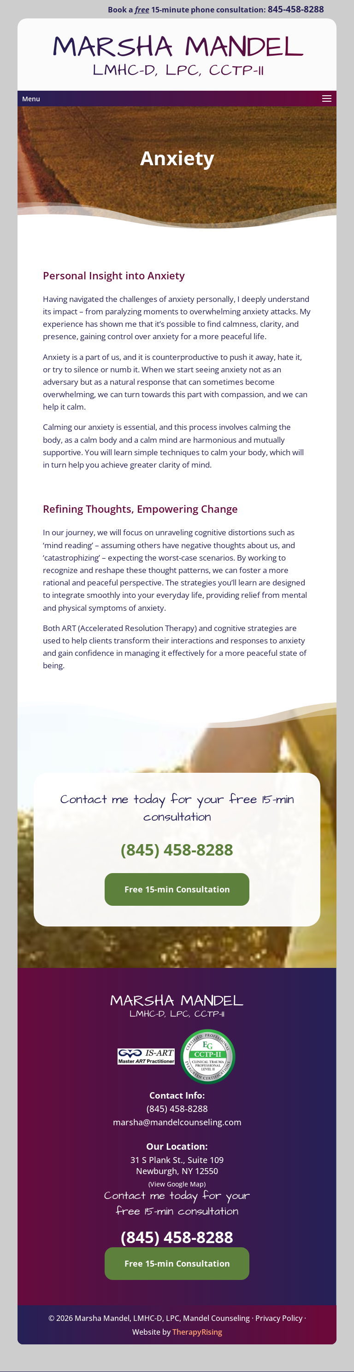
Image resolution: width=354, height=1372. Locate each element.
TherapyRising (197, 1332)
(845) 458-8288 (177, 849)
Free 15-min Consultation (177, 889)
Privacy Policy (278, 1318)
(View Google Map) (177, 1184)
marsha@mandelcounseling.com (177, 1122)
